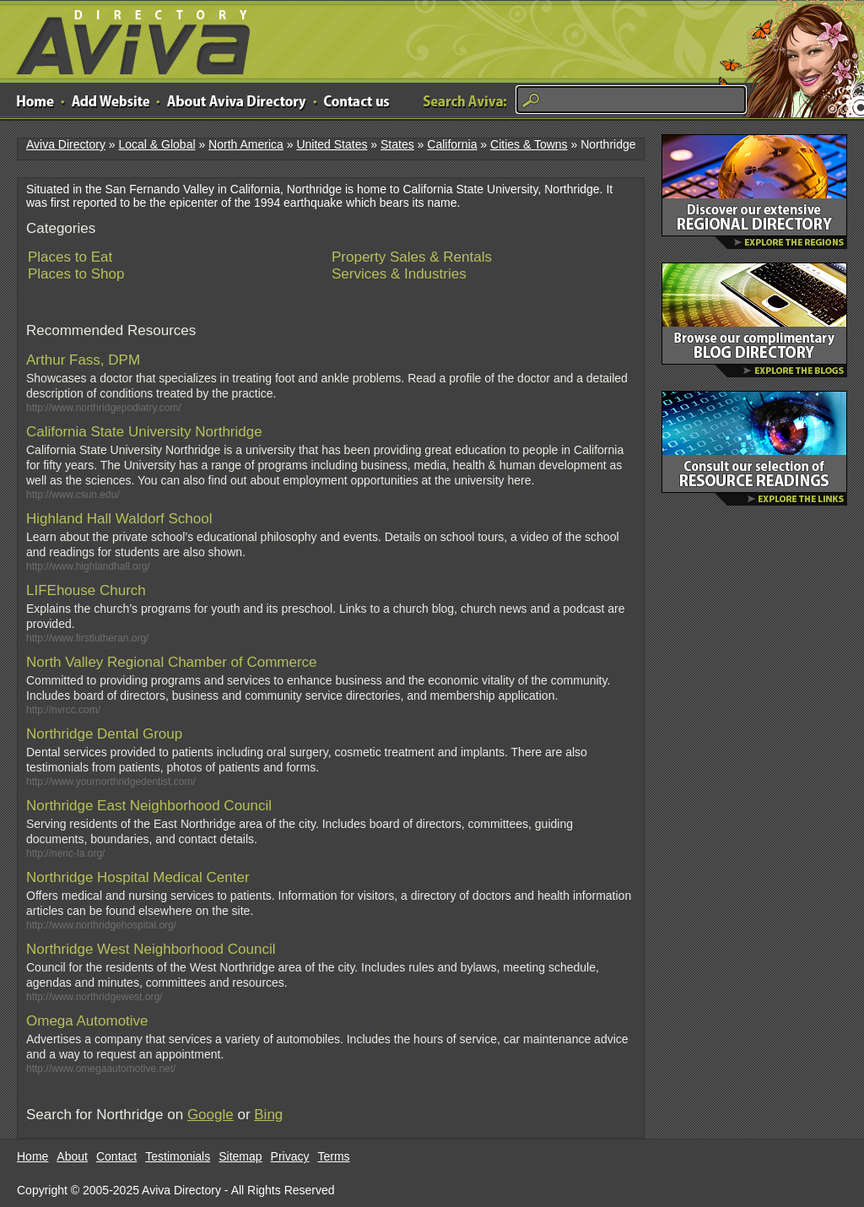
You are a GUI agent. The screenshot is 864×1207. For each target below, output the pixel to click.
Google (210, 1115)
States (397, 144)
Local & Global (156, 144)
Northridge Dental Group (104, 734)
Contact (116, 1156)
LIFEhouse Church (86, 590)
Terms (334, 1156)
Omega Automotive (87, 1021)
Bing (268, 1115)
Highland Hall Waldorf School (119, 519)
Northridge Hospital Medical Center (138, 877)
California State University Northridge (144, 432)
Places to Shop (76, 274)
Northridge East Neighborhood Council (149, 806)
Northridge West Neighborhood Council (150, 949)
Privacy (290, 1156)
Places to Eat (70, 257)
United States (331, 144)
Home (32, 1156)
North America (246, 144)
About (72, 1156)
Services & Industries (399, 274)
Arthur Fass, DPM (83, 360)
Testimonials (177, 1156)
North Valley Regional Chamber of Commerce (171, 662)
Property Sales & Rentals (412, 257)
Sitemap (240, 1156)
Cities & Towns (529, 144)
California (452, 144)
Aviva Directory (126, 38)
